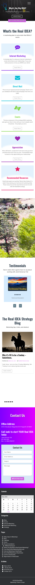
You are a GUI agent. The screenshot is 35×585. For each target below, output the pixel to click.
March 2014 (7, 566)
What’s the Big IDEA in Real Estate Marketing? (16, 547)
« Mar (8, 511)
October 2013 (8, 571)
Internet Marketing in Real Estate (13, 551)
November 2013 (8, 569)
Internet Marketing (9, 523)
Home (5, 542)
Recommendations (9, 544)
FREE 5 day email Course (17, 20)
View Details (17, 16)
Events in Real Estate (9, 554)
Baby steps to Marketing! (10, 537)
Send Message (17, 478)
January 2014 (8, 567)
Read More (17, 67)
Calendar (6, 540)
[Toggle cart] (33, 2)
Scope (23, 582)
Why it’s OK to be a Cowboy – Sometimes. (14, 356)
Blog (5, 520)
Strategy (6, 527)
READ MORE (7, 371)
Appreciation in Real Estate (11, 556)
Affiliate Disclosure (10, 545)
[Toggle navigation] (29, 3)
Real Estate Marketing (10, 525)
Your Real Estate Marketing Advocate (14, 549)
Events (6, 522)
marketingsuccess (24, 361)
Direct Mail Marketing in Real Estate (13, 553)
